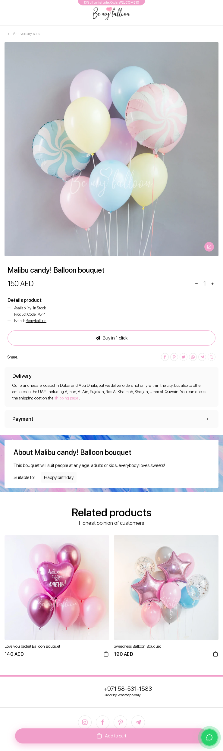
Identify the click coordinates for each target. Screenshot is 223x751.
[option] (111, 149)
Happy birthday (59, 477)
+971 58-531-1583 (128, 688)
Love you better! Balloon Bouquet (32, 646)
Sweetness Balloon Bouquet (137, 646)
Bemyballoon (36, 320)
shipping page (66, 398)
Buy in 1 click (111, 338)
